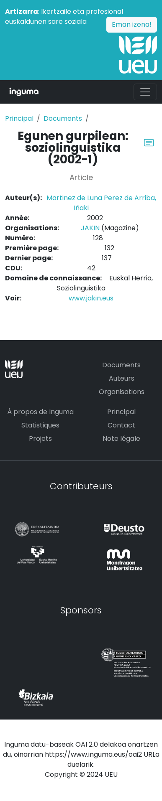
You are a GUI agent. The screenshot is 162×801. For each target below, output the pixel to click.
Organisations (121, 392)
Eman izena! (132, 24)
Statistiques (40, 425)
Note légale (121, 438)
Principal (19, 118)
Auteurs (121, 378)
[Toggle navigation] (145, 92)
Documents (63, 118)
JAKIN (90, 228)
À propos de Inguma (40, 412)
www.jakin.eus (91, 298)
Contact (121, 425)
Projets (40, 438)
